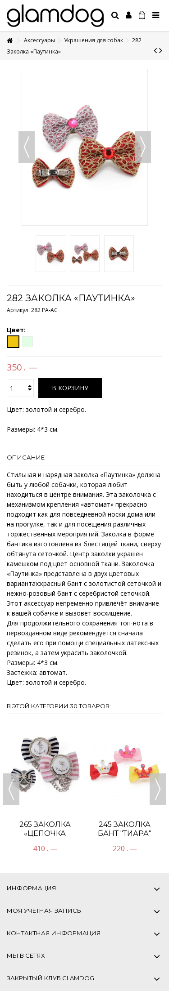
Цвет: (17, 330)
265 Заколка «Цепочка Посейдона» (45, 833)
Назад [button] (26, 147)
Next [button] (158, 789)
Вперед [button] (143, 147)
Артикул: (18, 310)
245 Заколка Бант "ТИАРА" (124, 829)
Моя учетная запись (44, 910)
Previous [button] (11, 789)
